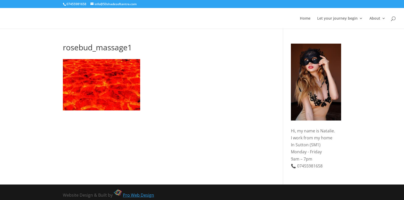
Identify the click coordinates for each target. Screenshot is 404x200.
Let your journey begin (337, 19)
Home (305, 19)
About (374, 19)
